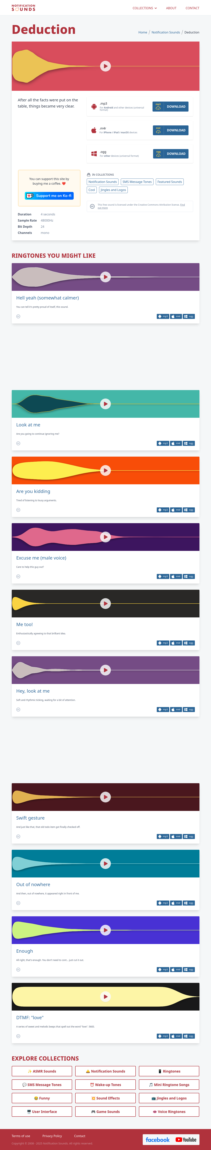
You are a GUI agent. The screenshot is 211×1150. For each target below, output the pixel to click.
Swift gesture (30, 818)
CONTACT (192, 8)
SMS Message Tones (137, 182)
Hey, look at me (33, 691)
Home (142, 32)
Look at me (28, 424)
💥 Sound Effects (105, 1098)
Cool (91, 190)
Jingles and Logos (113, 190)
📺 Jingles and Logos (169, 1098)
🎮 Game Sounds (105, 1111)
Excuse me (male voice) (41, 557)
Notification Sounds (166, 32)
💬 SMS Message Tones (42, 1084)
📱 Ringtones (169, 1071)
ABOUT (171, 8)
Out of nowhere (33, 884)
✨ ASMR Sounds (42, 1071)
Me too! (24, 624)
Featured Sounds (170, 182)
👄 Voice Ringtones (169, 1111)
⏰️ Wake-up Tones (105, 1084)
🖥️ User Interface (42, 1111)
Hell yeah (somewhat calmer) (47, 297)
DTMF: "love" (30, 1017)
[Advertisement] (49, 139)
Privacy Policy (52, 1136)
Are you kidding (33, 491)
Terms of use (21, 1136)
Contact (79, 1136)
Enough (24, 951)
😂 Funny (42, 1098)
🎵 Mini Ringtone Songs (169, 1084)
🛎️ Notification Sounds (105, 1071)
